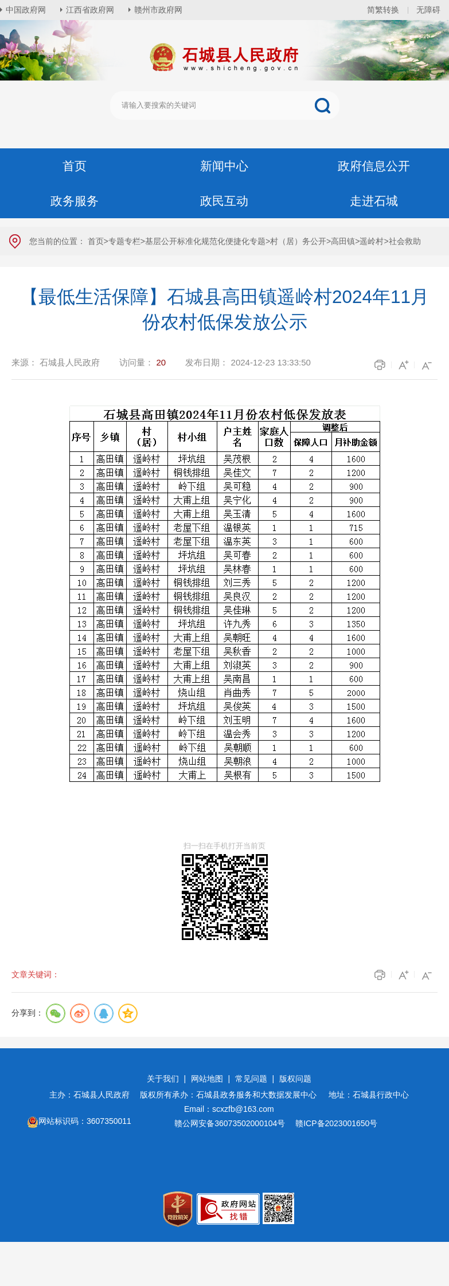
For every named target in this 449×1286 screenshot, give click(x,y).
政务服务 (74, 200)
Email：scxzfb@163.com (229, 1109)
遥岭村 (372, 241)
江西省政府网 (90, 9)
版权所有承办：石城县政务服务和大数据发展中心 (232, 1094)
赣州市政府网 (158, 9)
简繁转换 (383, 9)
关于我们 (163, 1078)
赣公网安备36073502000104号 (229, 1123)
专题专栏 (124, 241)
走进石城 (374, 200)
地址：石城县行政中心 (369, 1094)
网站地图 (207, 1078)
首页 (75, 165)
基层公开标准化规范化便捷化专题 (205, 241)
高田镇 (343, 241)
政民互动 (224, 200)
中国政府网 (26, 9)
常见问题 (251, 1078)
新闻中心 (224, 165)
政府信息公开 (374, 165)
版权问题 (295, 1078)
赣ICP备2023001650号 (337, 1123)
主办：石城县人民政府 (93, 1094)
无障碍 (428, 9)
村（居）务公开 (298, 241)
